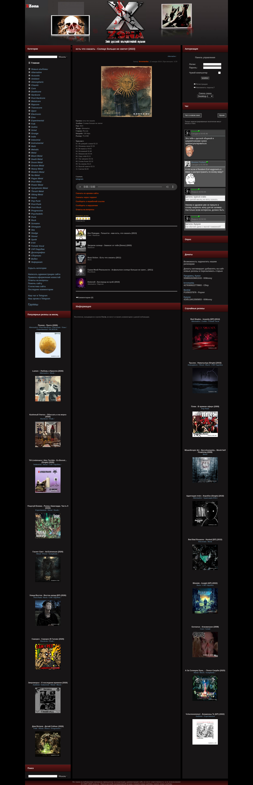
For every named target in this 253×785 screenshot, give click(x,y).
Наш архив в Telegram (39, 298)
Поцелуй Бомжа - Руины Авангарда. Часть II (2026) (47, 507)
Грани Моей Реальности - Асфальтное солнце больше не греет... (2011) (120, 270)
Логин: (192, 64)
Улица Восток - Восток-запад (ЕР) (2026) (48, 595)
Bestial (187, 290)
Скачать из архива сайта (87, 193)
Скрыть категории (37, 268)
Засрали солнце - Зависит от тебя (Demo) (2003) (110, 245)
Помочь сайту (35, 283)
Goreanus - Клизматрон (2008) (205, 627)
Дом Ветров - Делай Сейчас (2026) (48, 726)
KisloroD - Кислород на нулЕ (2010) (104, 282)
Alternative (172, 56)
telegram (79, 179)
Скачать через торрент (86, 197)
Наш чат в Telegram (38, 295)
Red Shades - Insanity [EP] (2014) (205, 319)
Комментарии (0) (84, 297)
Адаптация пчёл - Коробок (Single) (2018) (205, 496)
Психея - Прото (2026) (48, 325)
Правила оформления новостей (44, 277)
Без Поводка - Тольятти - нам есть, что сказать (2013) (112, 233)
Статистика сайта (37, 286)
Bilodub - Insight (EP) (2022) (205, 583)
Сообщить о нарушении (87, 205)
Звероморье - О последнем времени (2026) (48, 683)
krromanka (143, 61)
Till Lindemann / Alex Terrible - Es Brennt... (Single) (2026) (48, 461)
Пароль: (193, 68)
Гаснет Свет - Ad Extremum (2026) (47, 552)
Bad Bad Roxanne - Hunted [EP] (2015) (205, 539)
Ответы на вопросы (38, 280)
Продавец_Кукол (192, 276)
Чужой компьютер (198, 73)
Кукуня (187, 297)
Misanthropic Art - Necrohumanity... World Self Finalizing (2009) (205, 451)
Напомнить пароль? (205, 87)
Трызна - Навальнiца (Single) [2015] (205, 363)
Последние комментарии (40, 289)
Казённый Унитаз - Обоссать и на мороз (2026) (47, 416)
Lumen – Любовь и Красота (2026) (47, 371)
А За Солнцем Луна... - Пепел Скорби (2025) (205, 670)
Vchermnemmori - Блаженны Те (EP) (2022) (205, 714)
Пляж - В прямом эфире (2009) (205, 406)
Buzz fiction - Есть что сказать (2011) (104, 258)
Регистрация (202, 84)
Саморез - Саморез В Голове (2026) (48, 639)
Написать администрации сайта (44, 274)
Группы (33, 304)
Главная (35, 63)
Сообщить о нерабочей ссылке (90, 201)
